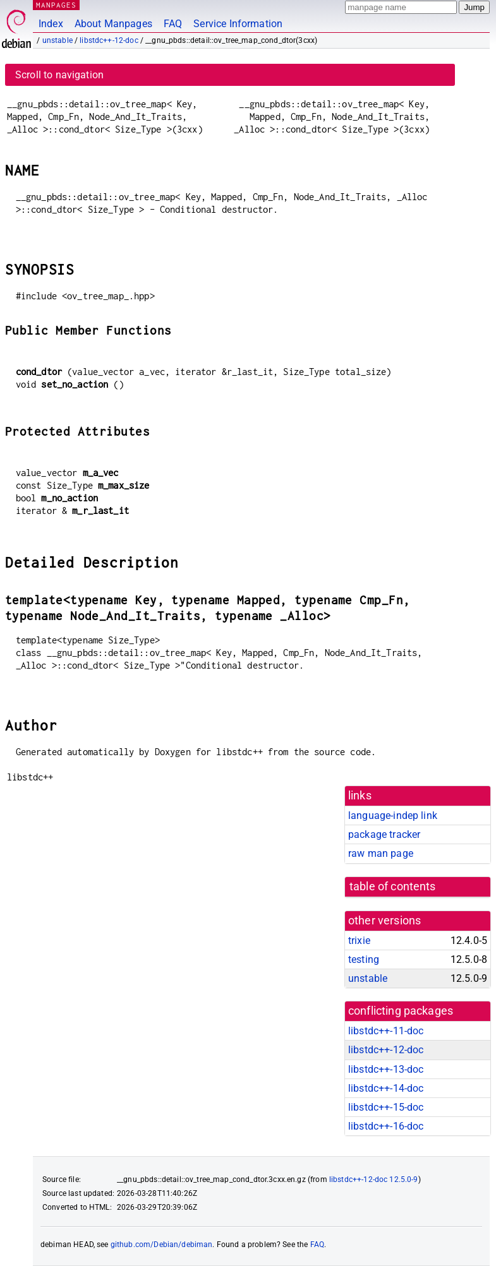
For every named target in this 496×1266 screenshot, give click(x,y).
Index (51, 24)
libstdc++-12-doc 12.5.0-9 (373, 1179)
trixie (359, 941)
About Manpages (113, 24)
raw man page (380, 853)
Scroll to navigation (59, 75)
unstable (57, 40)
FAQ (173, 24)
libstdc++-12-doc (109, 40)
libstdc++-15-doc (385, 1107)
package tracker (384, 834)
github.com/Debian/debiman (162, 1244)
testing (363, 959)
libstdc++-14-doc (385, 1088)
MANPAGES (56, 5)
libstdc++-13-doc (385, 1069)
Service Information (237, 24)
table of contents (392, 886)
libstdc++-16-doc (385, 1126)
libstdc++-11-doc (385, 1031)
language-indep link (392, 815)
